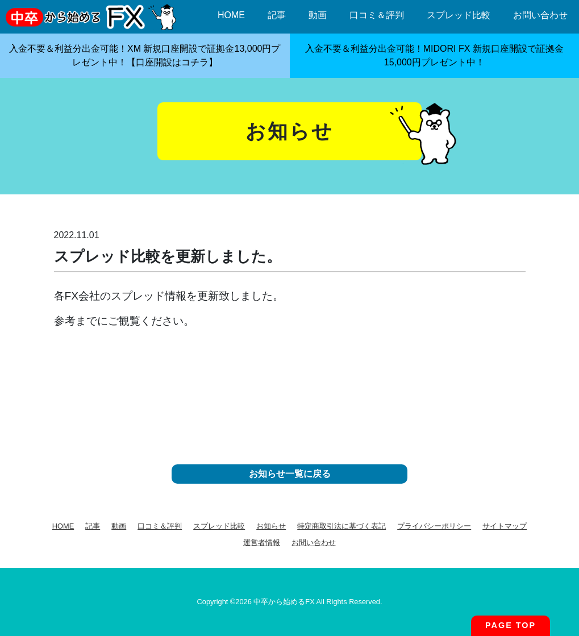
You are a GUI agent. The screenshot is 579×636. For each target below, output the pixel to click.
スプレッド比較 (458, 15)
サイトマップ (504, 526)
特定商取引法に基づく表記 (341, 526)
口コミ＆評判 (376, 15)
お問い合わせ (540, 15)
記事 (277, 15)
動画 (318, 15)
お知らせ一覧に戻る (290, 474)
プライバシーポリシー (434, 526)
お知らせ (271, 526)
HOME (231, 15)
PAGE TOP (510, 625)
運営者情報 (261, 542)
